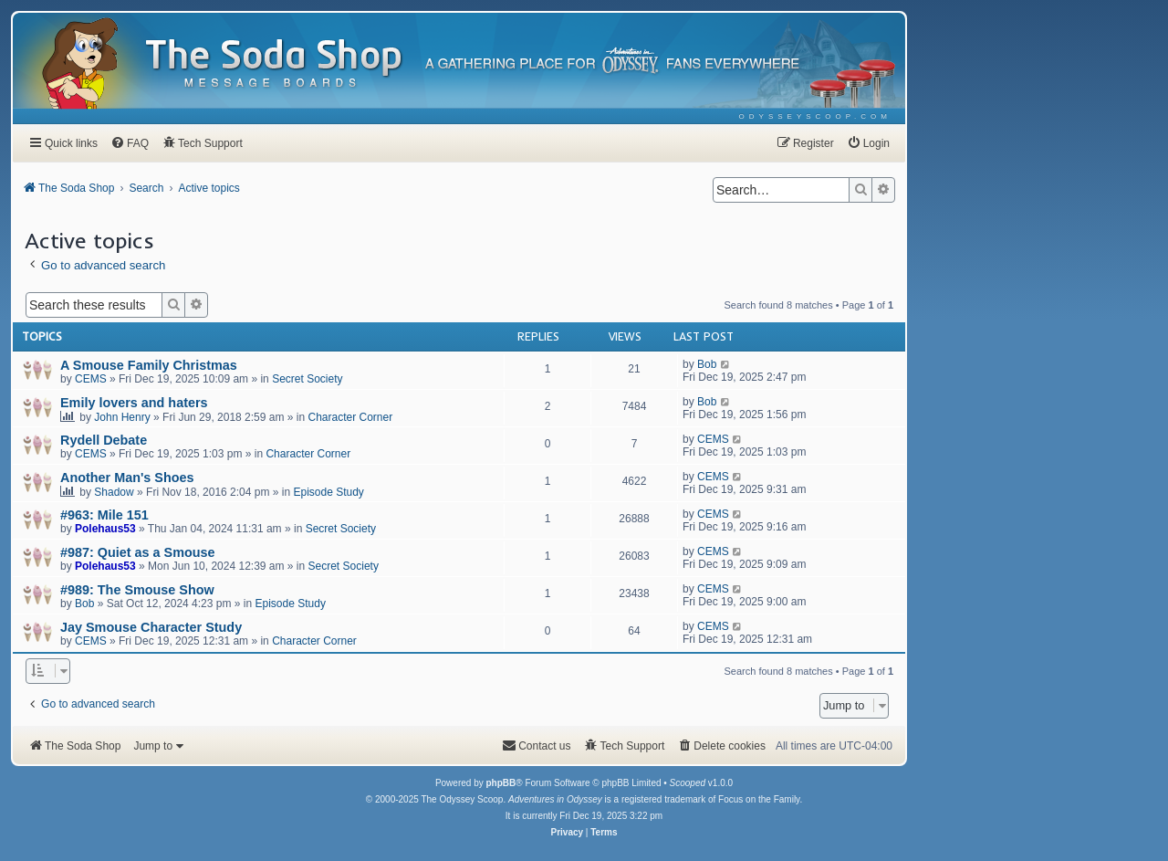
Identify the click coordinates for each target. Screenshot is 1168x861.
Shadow (113, 492)
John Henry (122, 417)
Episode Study (328, 492)
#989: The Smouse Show (137, 590)
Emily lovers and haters (134, 402)
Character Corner (350, 417)
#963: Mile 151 (104, 515)
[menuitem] (815, 116)
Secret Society (307, 379)
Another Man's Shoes (127, 477)
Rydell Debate (103, 440)
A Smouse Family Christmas (148, 365)
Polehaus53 (105, 528)
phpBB (500, 783)
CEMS (91, 379)
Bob (706, 364)
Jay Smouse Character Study (151, 627)
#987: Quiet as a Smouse (137, 552)
